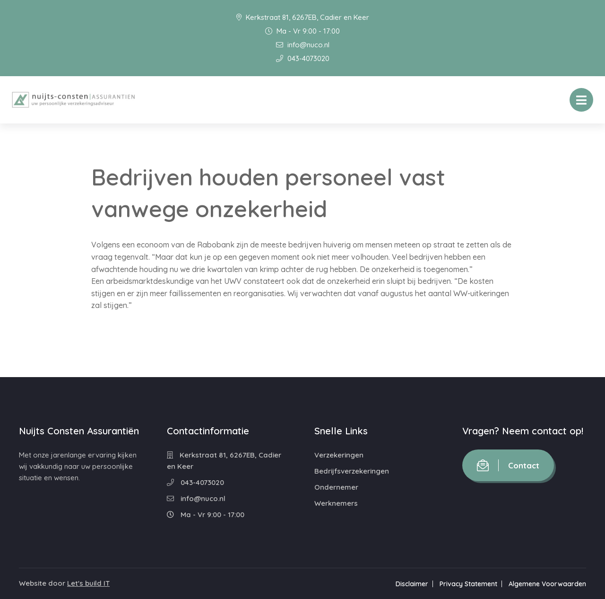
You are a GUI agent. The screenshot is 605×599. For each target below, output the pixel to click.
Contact (508, 465)
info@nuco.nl (302, 44)
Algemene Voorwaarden (547, 584)
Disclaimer (412, 584)
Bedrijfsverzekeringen (351, 471)
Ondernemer (336, 487)
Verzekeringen (338, 454)
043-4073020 (302, 58)
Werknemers (336, 503)
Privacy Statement (468, 584)
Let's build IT (88, 583)
